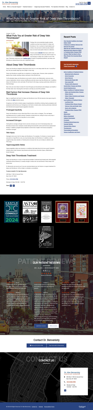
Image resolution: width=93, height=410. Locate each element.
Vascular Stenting (68, 124)
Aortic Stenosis (69, 78)
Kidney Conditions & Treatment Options (74, 90)
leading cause (27, 58)
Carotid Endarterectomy (70, 88)
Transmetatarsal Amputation (71, 130)
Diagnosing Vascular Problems (42, 6)
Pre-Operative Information (58, 6)
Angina (65, 112)
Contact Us (72, 6)
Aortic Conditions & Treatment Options (73, 72)
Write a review (53, 326)
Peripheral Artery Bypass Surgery (73, 104)
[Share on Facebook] (10, 185)
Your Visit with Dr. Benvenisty (71, 64)
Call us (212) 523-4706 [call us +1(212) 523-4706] (36, 345)
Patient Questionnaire (69, 66)
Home (4, 6)
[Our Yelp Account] (65, 390)
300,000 (40, 53)
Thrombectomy (67, 128)
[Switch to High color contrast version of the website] (89, 3)
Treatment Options (28, 6)
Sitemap (41, 406)
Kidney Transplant (69, 98)
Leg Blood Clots (69, 102)
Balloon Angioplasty (69, 116)
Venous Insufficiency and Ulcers (72, 132)
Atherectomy (67, 114)
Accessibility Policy (49, 406)
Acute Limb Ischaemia (70, 108)
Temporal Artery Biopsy (70, 126)
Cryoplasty (66, 120)
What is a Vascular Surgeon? (14, 6)
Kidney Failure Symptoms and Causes (74, 96)
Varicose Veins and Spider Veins (73, 106)
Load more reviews (41, 326)
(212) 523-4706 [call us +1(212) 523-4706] (81, 4)
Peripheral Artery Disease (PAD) (73, 110)
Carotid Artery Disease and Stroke (72, 86)
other (14, 100)
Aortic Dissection (69, 76)
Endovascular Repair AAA (71, 80)
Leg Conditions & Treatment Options (73, 100)
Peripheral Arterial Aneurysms (71, 122)
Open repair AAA (69, 82)
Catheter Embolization (69, 118)
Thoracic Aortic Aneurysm (71, 84)
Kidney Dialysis (69, 94)
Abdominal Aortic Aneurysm (72, 74)
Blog (67, 6)
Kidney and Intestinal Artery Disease (74, 92)
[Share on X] (13, 185)
